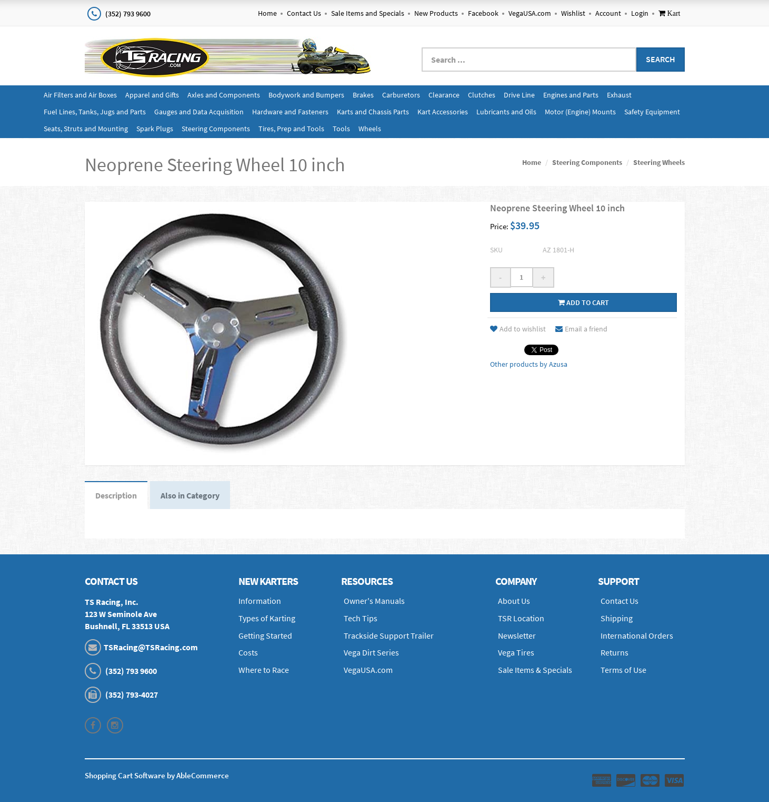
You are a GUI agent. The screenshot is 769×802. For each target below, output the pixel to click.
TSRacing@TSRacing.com (151, 647)
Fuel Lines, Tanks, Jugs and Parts (95, 111)
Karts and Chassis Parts (373, 111)
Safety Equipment (652, 111)
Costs (248, 652)
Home (267, 13)
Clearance (444, 95)
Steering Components (216, 128)
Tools (341, 128)
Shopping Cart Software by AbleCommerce (157, 775)
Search (660, 59)
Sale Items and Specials (367, 13)
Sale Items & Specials (535, 669)
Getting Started (265, 635)
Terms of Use (623, 669)
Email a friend (581, 329)
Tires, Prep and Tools (291, 128)
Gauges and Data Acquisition (199, 111)
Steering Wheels (659, 162)
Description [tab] (116, 495)
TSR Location (521, 618)
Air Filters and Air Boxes (80, 95)
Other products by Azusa (528, 364)
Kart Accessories (442, 111)
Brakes (363, 95)
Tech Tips (360, 618)
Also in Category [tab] (190, 495)
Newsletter (517, 635)
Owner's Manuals (374, 600)
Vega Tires (516, 652)
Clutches (481, 95)
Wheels (369, 128)
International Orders (637, 635)
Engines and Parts (570, 95)
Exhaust (619, 95)
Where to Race (263, 669)
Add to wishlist (518, 329)
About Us (514, 600)
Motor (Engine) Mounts (580, 111)
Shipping (617, 618)
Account (608, 13)
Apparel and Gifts (152, 95)
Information (259, 600)
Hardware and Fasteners (290, 111)
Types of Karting (266, 618)
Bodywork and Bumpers (306, 95)
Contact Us (304, 13)
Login (639, 13)
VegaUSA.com (529, 13)
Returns (614, 652)
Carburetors (401, 95)
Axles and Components (223, 95)
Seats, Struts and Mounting (86, 128)
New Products (436, 13)
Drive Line (519, 95)
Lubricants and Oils (506, 111)
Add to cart (583, 302)
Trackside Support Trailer (389, 635)
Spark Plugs (154, 128)
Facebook (483, 13)
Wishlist (573, 13)
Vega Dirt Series (371, 652)
